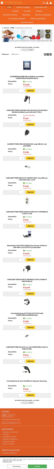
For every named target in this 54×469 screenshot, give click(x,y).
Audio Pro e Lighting (23, 7)
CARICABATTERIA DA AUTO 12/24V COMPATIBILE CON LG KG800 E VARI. (27, 348)
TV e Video (27, 11)
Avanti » (31, 49)
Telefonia (39, 11)
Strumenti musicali (27, 22)
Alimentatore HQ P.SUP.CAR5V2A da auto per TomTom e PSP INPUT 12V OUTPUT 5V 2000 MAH (27, 246)
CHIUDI (52, 459)
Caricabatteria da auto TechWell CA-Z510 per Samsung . (27, 381)
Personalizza (17, 466)
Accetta (37, 466)
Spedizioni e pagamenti (10, 439)
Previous (3, 37)
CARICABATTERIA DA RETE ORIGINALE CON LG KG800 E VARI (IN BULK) (27, 280)
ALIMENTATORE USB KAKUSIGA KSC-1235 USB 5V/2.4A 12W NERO (27, 145)
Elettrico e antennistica (38, 18)
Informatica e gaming (10, 15)
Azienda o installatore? (10, 453)
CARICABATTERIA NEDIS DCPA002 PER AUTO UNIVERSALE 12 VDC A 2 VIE (27, 213)
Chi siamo (6, 434)
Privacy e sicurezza (8, 444)
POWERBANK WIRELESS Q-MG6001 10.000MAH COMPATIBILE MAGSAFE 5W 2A (27, 77)
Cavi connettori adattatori (16, 18)
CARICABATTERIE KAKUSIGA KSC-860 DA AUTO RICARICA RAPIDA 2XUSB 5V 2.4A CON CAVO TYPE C (27, 111)
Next (51, 37)
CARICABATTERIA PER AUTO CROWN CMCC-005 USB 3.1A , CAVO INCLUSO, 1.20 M (27, 179)
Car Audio (15, 11)
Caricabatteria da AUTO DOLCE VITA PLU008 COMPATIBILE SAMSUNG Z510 (27, 314)
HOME (9, 7)
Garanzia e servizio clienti (10, 432)
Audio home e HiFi (41, 7)
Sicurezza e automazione (43, 15)
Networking (26, 15)
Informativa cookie (7, 461)
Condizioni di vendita (9, 437)
